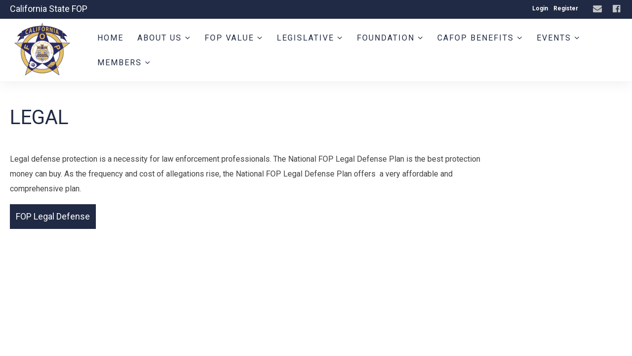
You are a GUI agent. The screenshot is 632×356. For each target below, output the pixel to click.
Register (565, 8)
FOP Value (234, 38)
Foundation (390, 38)
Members (124, 62)
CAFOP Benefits (480, 38)
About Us (164, 38)
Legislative (310, 38)
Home (110, 38)
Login (540, 8)
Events (558, 38)
